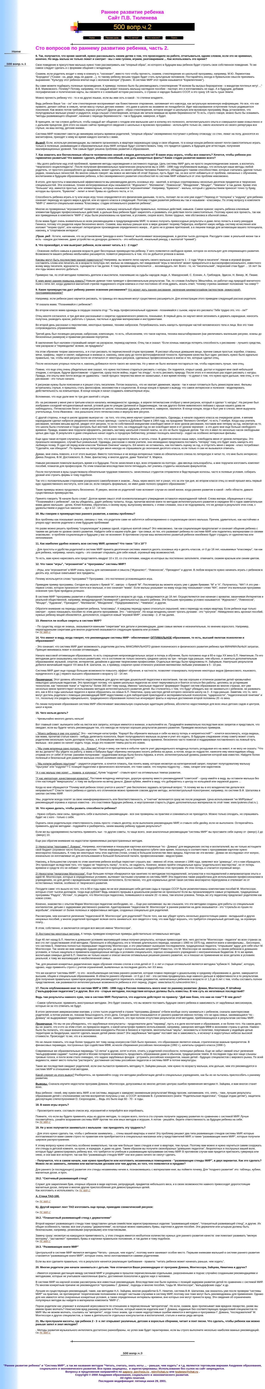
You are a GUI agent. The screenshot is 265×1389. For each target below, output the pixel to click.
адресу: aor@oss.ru (136, 1371)
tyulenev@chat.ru (186, 1371)
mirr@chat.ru (160, 1371)
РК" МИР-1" (45, 632)
